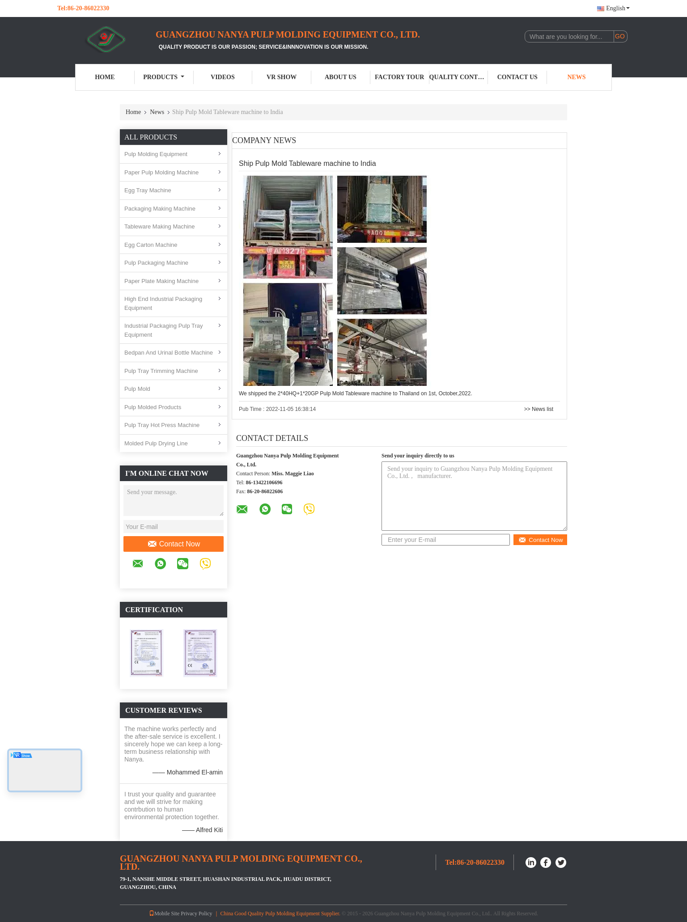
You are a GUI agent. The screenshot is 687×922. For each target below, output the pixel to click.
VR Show (282, 77)
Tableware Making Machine (159, 226)
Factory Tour (399, 77)
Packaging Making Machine (159, 208)
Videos (223, 77)
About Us (340, 77)
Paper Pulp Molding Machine (161, 172)
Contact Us (517, 77)
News (576, 77)
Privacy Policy (196, 913)
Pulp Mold (137, 388)
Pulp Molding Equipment (155, 154)
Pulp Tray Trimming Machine (161, 371)
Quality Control (458, 77)
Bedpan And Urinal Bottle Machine (168, 352)
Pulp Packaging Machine (156, 262)
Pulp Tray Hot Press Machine (161, 425)
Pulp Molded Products (152, 407)
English (618, 8)
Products (163, 77)
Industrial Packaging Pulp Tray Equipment (163, 330)
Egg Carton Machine (151, 244)
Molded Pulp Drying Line (156, 443)
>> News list (538, 409)
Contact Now (173, 544)
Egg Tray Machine (147, 190)
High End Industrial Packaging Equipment (163, 303)
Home (104, 77)
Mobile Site (164, 913)
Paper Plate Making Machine (161, 281)
